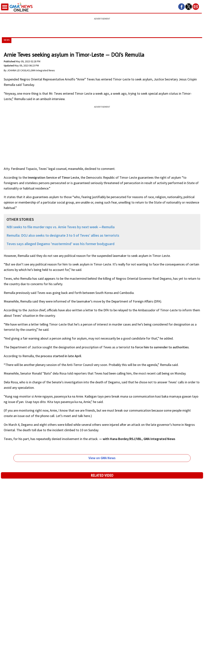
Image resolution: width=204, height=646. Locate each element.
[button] (181, 6)
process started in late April (61, 356)
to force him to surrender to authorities (160, 347)
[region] (102, 25)
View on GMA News (102, 458)
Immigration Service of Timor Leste (53, 177)
